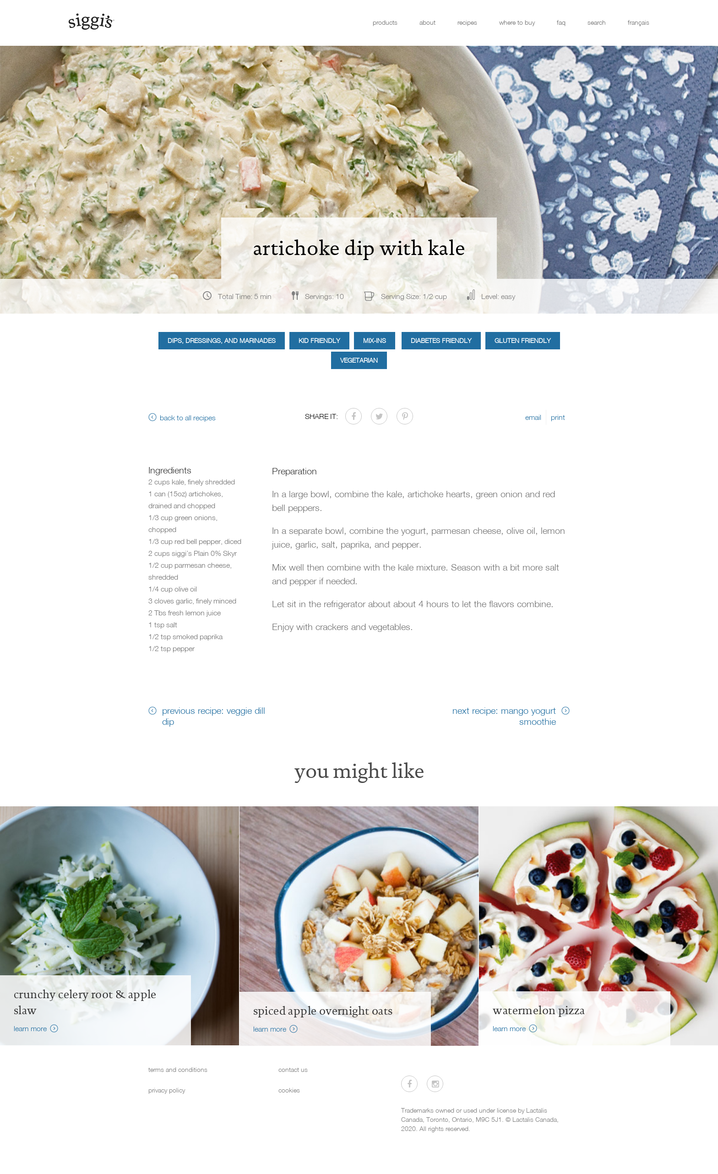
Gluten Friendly (523, 340)
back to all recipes (188, 417)
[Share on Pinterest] (405, 416)
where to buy (517, 22)
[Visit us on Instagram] (435, 1084)
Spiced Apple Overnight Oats (323, 1011)
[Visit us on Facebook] (409, 1084)
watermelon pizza (539, 1010)
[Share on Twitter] (379, 416)
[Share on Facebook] (353, 416)
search (596, 22)
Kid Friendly (319, 340)
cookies (289, 1090)
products (385, 22)
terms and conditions (177, 1069)
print (558, 417)
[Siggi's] (91, 21)
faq (561, 22)
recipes (467, 22)
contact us (293, 1069)
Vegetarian (359, 360)
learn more (30, 1028)
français (638, 22)
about (427, 22)
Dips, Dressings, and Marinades (222, 340)
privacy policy (166, 1090)
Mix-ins (374, 340)
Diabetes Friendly (441, 340)
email (533, 417)
